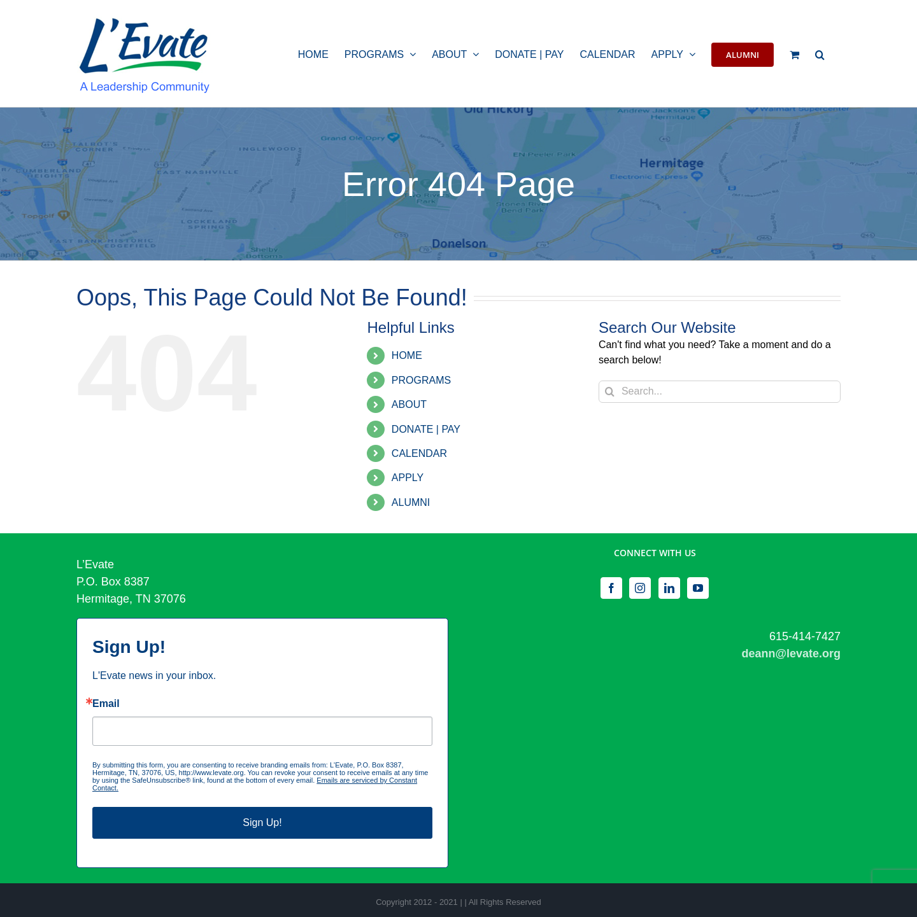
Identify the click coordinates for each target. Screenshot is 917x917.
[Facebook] (611, 588)
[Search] (610, 392)
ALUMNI (411, 502)
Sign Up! (262, 822)
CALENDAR (419, 453)
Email (106, 704)
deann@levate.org (791, 653)
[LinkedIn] (669, 588)
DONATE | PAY (426, 429)
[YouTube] (698, 588)
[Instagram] (640, 588)
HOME (407, 355)
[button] (820, 53)
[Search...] (720, 392)
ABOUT (409, 404)
